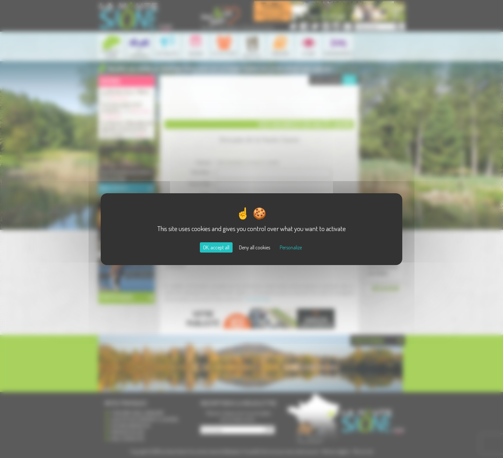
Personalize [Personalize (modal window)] (291, 247)
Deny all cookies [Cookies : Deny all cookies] (254, 247)
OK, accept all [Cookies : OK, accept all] (216, 247)
